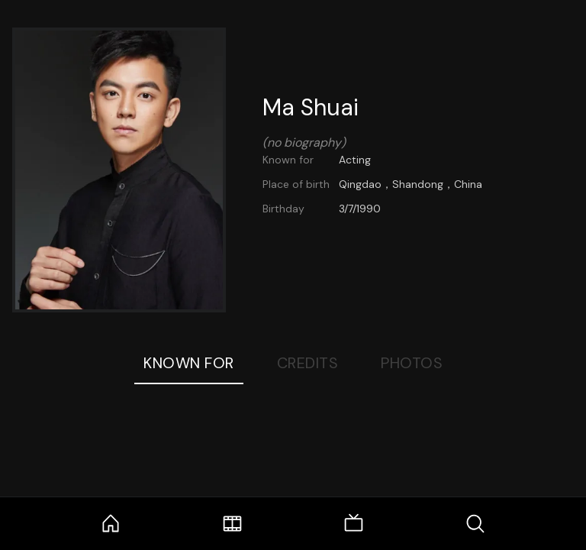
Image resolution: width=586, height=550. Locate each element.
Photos (412, 363)
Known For (188, 363)
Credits (308, 363)
